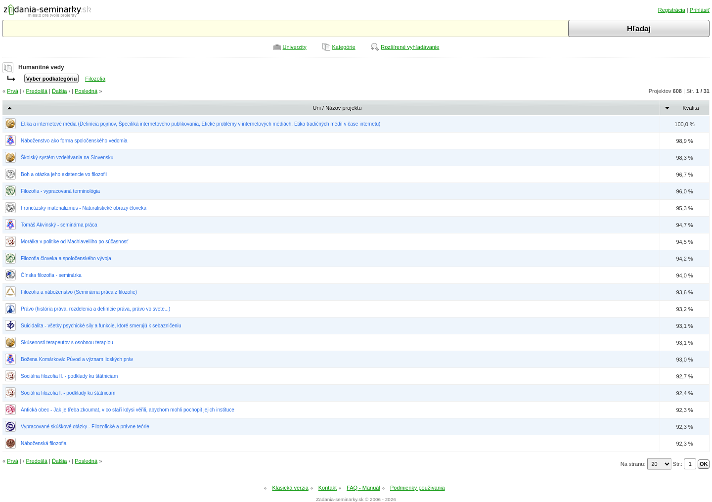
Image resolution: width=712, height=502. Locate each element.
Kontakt (327, 488)
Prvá (12, 91)
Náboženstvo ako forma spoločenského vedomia (74, 140)
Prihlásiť (700, 10)
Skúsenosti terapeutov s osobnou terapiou (67, 342)
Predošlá (36, 91)
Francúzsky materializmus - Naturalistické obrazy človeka (83, 208)
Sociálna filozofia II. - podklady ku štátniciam (69, 376)
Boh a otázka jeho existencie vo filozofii (64, 174)
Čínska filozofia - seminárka (51, 275)
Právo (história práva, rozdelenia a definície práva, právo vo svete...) (95, 309)
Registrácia (671, 10)
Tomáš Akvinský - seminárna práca (59, 225)
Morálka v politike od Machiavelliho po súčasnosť (74, 241)
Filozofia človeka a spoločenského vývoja (66, 258)
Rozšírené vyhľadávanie (410, 47)
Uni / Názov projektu (336, 108)
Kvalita (690, 108)
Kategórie (344, 47)
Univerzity (295, 47)
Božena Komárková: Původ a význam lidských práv (77, 359)
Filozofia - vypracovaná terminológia (60, 191)
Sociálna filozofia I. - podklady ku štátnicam (68, 393)
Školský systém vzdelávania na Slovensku (67, 157)
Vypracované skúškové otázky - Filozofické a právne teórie (85, 426)
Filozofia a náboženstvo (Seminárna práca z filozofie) (79, 292)
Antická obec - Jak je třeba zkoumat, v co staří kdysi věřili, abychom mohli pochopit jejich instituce (127, 409)
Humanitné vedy (41, 67)
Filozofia (95, 79)
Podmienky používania (417, 488)
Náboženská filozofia (43, 443)
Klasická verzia (290, 488)
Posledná (86, 91)
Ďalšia (59, 91)
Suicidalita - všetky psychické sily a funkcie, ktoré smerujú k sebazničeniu (101, 325)
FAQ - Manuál (363, 488)
